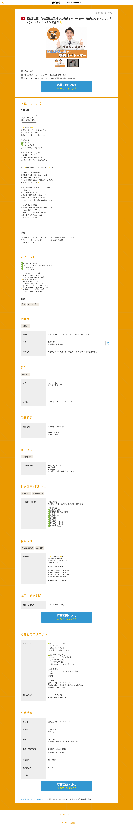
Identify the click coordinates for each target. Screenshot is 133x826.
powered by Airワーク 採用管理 (66, 823)
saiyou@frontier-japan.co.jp (58, 697)
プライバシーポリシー (66, 814)
